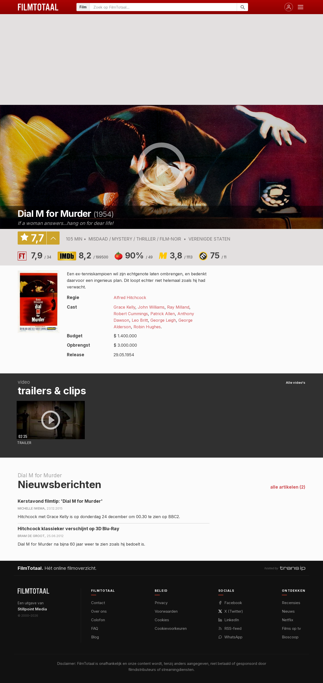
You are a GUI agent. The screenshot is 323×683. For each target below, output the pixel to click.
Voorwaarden (166, 611)
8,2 (93, 255)
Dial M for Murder (54, 213)
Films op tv (291, 628)
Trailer (24, 442)
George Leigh (163, 320)
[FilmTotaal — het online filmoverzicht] (33, 591)
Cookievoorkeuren (171, 628)
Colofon (98, 619)
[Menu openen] (300, 7)
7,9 (41, 255)
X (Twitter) (230, 611)
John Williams (151, 307)
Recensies (291, 602)
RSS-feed (229, 628)
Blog (95, 637)
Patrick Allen (162, 313)
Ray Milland (178, 307)
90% (139, 255)
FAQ (94, 628)
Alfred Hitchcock (130, 297)
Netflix (287, 619)
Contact (98, 602)
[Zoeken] (242, 7)
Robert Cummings (131, 313)
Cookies (162, 619)
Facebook (230, 602)
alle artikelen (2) (287, 487)
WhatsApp (230, 637)
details (53, 238)
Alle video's (295, 382)
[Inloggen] (288, 7)
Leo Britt (140, 320)
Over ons (99, 611)
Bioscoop (290, 637)
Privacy (161, 602)
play (161, 167)
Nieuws (288, 611)
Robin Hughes (147, 326)
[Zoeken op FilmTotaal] (163, 7)
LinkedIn (228, 619)
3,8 (181, 255)
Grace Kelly (124, 307)
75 (218, 255)
